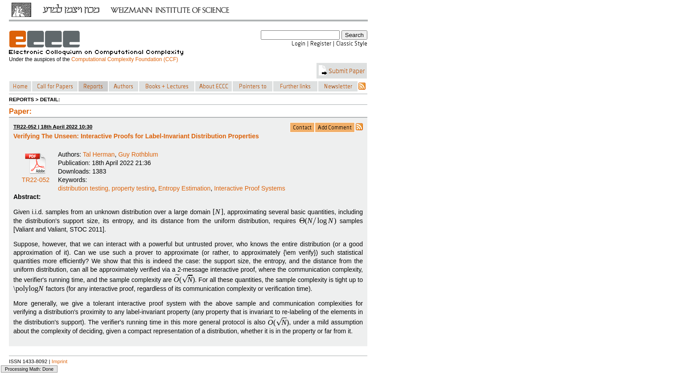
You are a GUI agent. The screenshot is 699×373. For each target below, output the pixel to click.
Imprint (60, 361)
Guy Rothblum (138, 154)
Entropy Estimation (184, 188)
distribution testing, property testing (106, 188)
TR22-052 (35, 176)
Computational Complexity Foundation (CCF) (124, 59)
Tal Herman (99, 154)
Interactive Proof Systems (249, 188)
